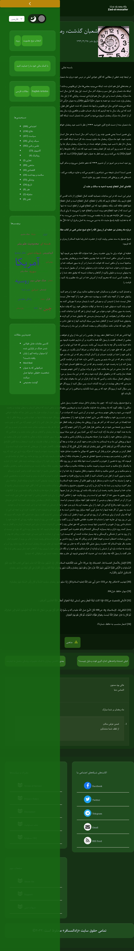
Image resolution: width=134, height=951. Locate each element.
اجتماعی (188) (29, 126)
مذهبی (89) (28, 165)
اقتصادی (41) (29, 170)
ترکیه (43, 262)
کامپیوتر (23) (35, 151)
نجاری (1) (27, 160)
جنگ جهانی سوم (38, 280)
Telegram (92, 814)
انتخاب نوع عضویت (32, 41)
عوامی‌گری (49, 262)
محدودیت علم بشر (28, 243)
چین (47, 308)
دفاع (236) (28, 131)
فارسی (17, 19)
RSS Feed (92, 841)
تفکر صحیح (20, 253)
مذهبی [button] (69, 642)
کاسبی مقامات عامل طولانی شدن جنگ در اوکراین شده (35, 346)
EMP (36, 308)
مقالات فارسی (22, 91)
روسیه (22, 280)
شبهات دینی (34, 253)
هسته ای (45, 243)
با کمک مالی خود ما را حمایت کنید (32, 66)
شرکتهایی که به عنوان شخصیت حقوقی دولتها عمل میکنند (36, 373)
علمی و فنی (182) (31, 146)
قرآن (48, 299)
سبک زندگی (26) (31, 141)
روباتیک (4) (34, 155)
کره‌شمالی (43, 289)
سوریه (32, 271)
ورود (17, 41)
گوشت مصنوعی (30, 382)
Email (90, 828)
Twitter (91, 800)
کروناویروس (48, 253)
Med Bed (28, 363)
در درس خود (80, 77)
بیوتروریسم (29, 308)
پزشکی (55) (28, 180)
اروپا (40, 308)
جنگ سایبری (25, 234)
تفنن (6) (27, 199)
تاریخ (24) (27, 185)
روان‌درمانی (20, 308)
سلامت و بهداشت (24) (33, 175)
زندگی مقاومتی (25, 299)
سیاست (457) (29, 136)
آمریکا (27, 262)
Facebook (92, 786)
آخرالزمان (36, 299)
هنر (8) (26, 189)
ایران (45, 234)
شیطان (39, 234)
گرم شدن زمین (43, 271)
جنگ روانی (24, 271)
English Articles (40, 91)
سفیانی (50, 280)
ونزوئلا (33, 234)
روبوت (43, 299)
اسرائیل (34, 290)
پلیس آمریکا (26, 289)
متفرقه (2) (28, 194)
